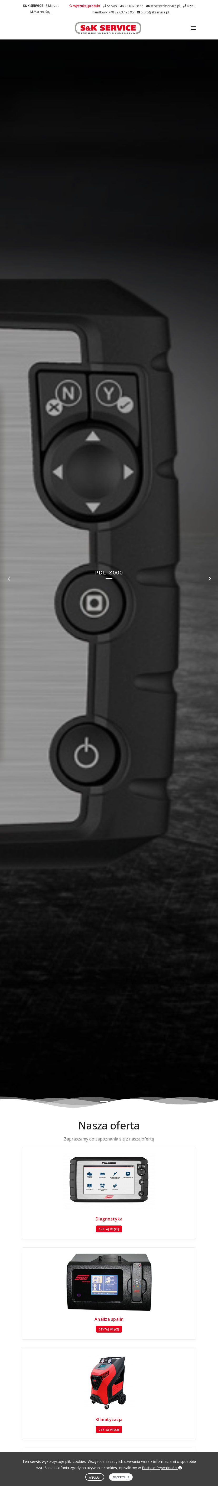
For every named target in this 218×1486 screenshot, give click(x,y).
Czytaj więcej (109, 1229)
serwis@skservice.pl (163, 6)
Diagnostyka (109, 1219)
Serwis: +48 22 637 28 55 (123, 6)
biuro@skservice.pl (153, 12)
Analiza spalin (109, 1319)
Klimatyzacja (109, 1419)
